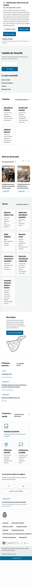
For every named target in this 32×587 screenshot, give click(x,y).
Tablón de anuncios (7, 130)
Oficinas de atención (8, 451)
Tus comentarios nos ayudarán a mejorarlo (14, 502)
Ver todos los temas (22, 204)
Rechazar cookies (9, 34)
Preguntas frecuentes (11, 431)
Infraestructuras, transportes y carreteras (10, 258)
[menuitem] (6, 80)
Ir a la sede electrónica (21, 99)
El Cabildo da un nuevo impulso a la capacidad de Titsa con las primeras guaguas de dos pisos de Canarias (8, 188)
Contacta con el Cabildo (23, 451)
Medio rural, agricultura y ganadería (23, 214)
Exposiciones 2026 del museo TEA (11, 398)
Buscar (10, 69)
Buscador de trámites (8, 109)
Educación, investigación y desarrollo (23, 258)
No (23, 486)
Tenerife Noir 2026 (7, 374)
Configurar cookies (9, 29)
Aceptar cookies (24, 29)
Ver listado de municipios (15, 333)
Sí (8, 486)
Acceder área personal (23, 109)
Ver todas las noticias (8, 162)
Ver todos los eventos (20, 364)
